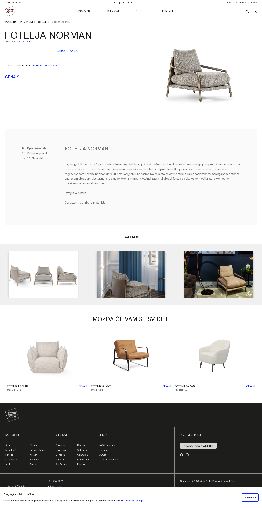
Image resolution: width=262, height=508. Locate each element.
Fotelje (42, 22)
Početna (10, 22)
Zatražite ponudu (67, 50)
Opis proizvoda (34, 148)
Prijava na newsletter (198, 445)
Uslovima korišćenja (132, 500)
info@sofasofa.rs (123, 2)
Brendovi (113, 11)
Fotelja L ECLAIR (17, 386)
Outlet (140, 11)
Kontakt (167, 11)
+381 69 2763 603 (13, 2)
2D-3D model (32, 158)
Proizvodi (84, 11)
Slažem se (250, 497)
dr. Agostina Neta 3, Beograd (241, 2)
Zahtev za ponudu (35, 153)
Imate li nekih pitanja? (31, 65)
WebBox (230, 481)
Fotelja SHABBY (101, 386)
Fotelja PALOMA (185, 386)
